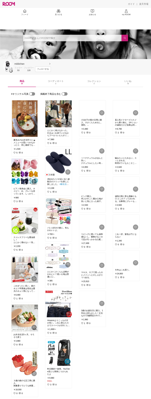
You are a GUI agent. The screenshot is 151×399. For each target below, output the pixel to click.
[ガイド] (131, 3)
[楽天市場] (143, 3)
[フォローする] (43, 69)
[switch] (32, 94)
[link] (24, 118)
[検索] (124, 38)
